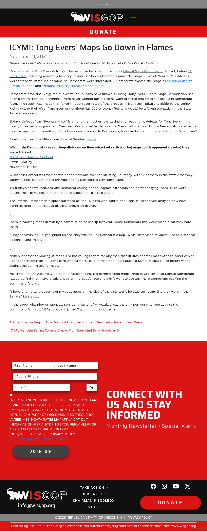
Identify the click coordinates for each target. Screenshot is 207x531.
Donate (103, 32)
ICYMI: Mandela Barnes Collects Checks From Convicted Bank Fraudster (64, 330)
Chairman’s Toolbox (94, 500)
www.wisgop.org (183, 525)
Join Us (41, 451)
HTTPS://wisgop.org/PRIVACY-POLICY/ (38, 438)
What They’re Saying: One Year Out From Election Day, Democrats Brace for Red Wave (76, 322)
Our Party (93, 494)
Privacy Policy (140, 517)
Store (94, 507)
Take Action (93, 487)
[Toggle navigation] (133, 17)
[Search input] (104, 4)
